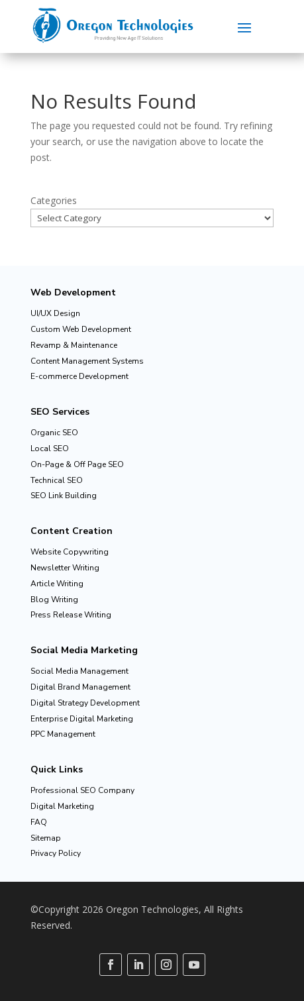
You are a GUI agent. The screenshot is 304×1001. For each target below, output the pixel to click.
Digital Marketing (62, 806)
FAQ (38, 822)
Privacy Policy (55, 853)
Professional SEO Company (82, 790)
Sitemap (45, 838)
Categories (53, 200)
